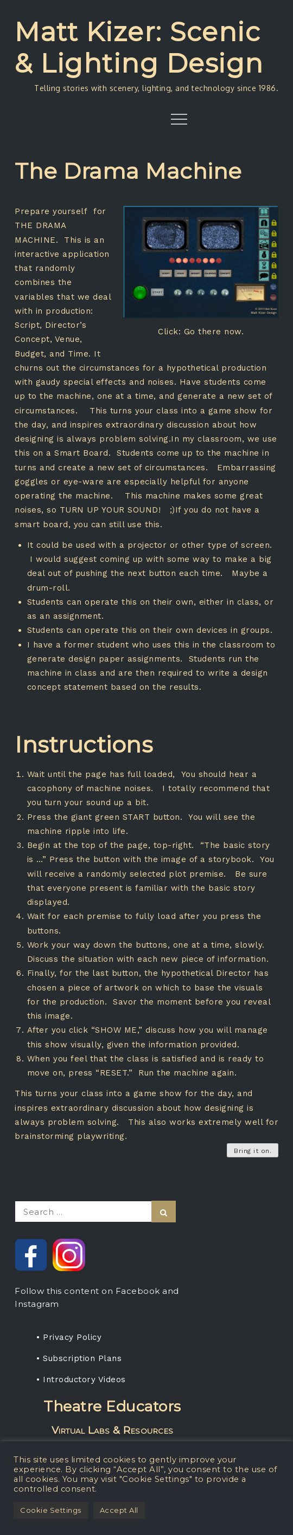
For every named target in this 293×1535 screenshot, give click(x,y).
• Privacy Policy (68, 1337)
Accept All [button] (119, 1510)
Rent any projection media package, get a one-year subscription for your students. (112, 1433)
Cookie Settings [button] (50, 1510)
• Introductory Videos (81, 1379)
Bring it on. (252, 1151)
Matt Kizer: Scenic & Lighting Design (139, 47)
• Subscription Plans (79, 1358)
